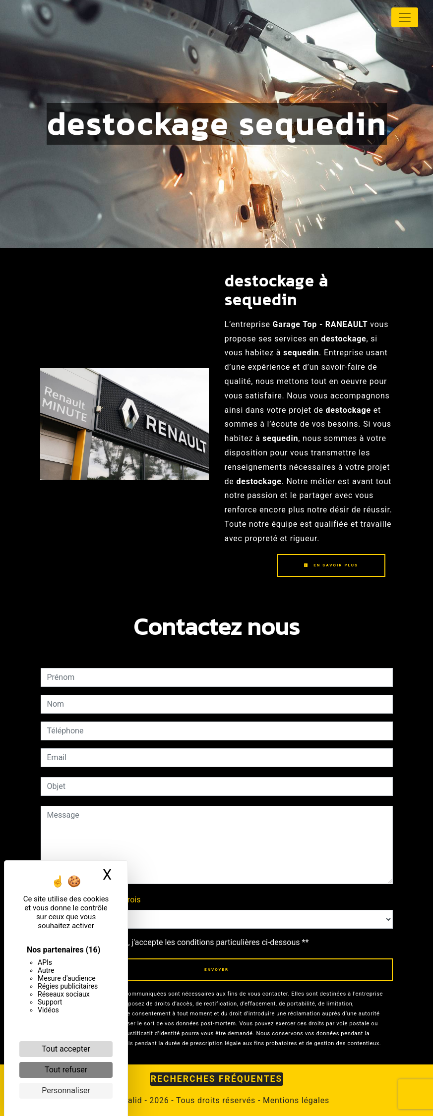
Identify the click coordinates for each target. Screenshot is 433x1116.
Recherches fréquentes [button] (217, 1079)
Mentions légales (294, 1100)
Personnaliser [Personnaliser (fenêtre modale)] (66, 1090)
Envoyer (216, 969)
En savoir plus (331, 565)
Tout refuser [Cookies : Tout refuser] (66, 1069)
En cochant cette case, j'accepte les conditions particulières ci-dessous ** (180, 942)
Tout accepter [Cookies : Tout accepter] (66, 1049)
